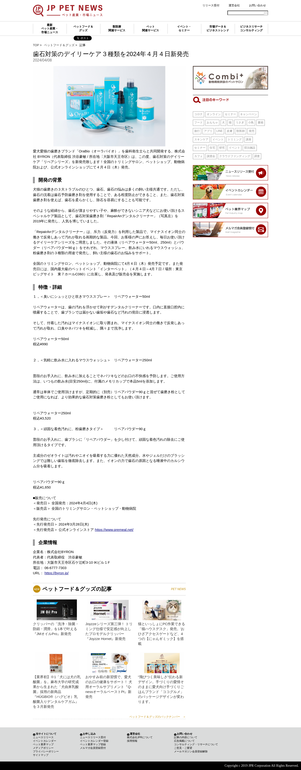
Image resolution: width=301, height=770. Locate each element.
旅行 (197, 131)
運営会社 (234, 5)
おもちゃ (212, 122)
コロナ (198, 114)
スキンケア (201, 139)
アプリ (208, 131)
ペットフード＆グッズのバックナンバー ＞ (157, 716)
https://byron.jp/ (56, 573)
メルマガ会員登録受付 (93, 747)
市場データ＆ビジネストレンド (217, 28)
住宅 (212, 147)
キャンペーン (248, 114)
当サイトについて (46, 733)
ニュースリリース (43, 737)
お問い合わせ (257, 5)
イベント (218, 139)
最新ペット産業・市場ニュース (49, 28)
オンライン (214, 114)
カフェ (198, 156)
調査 (257, 156)
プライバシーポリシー (46, 751)
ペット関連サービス (150, 28)
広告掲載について (184, 740)
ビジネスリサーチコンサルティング (251, 28)
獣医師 (240, 131)
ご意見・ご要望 (183, 747)
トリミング (235, 139)
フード (198, 122)
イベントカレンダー (44, 740)
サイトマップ (40, 755)
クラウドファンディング (234, 156)
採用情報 (132, 740)
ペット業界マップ (43, 744)
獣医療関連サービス (116, 28)
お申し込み (89, 733)
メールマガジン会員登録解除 (191, 751)
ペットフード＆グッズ (83, 28)
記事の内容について (185, 737)
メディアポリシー (43, 747)
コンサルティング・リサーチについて (196, 744)
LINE (219, 131)
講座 (248, 139)
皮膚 (229, 131)
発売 (251, 131)
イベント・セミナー (184, 28)
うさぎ (240, 122)
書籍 (260, 122)
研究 (222, 147)
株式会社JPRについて (140, 737)
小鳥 (251, 122)
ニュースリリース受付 (93, 737)
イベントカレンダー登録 (94, 740)
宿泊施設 (249, 147)
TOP (36, 45)
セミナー (230, 114)
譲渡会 (211, 156)
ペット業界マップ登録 (93, 744)
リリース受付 (210, 5)
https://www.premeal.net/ (114, 530)
